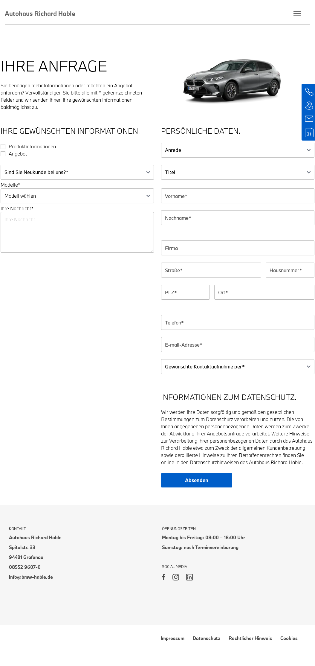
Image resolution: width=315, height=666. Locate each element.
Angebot (18, 153)
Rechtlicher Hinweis (250, 638)
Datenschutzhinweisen (215, 462)
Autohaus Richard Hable (40, 13)
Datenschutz (206, 638)
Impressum (172, 638)
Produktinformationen (32, 146)
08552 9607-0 (25, 567)
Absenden (196, 480)
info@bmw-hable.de (31, 577)
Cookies (289, 638)
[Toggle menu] (297, 13)
